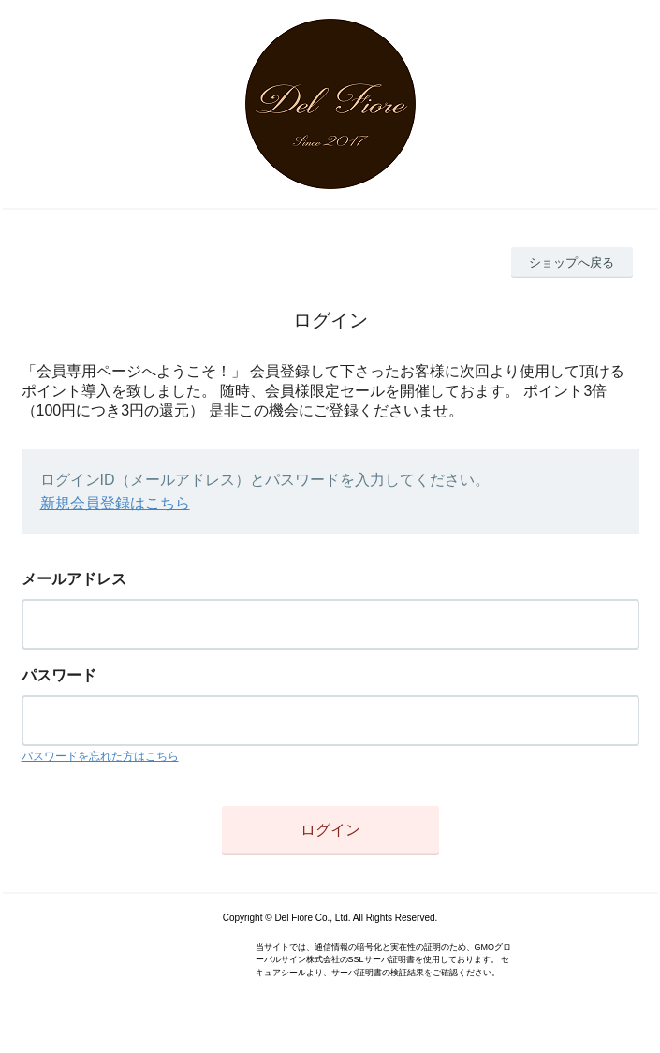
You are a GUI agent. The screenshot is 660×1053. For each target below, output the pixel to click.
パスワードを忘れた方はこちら (100, 756)
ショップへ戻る (571, 263)
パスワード (59, 675)
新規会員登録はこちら (115, 503)
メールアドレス (74, 579)
